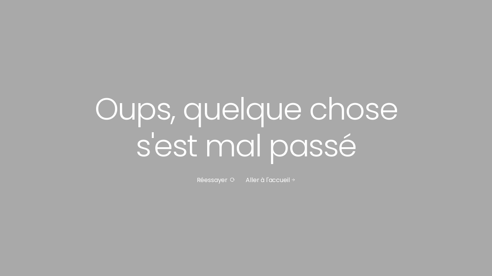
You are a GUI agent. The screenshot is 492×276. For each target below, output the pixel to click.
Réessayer (216, 180)
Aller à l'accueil (270, 180)
